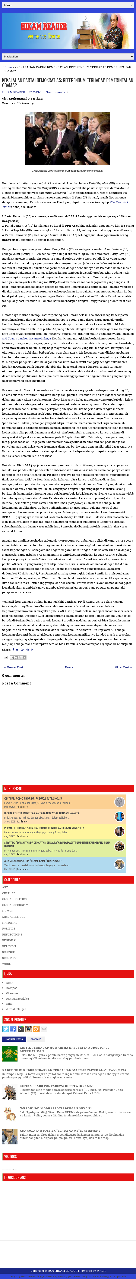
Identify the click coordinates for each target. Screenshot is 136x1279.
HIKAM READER (66, 1271)
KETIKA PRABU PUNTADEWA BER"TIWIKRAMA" (56, 1086)
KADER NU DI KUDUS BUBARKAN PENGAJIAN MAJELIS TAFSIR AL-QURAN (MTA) (64, 1070)
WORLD (7, 964)
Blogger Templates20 (115, 1276)
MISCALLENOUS (13, 917)
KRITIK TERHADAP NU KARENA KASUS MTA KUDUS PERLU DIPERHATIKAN (65, 1049)
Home (7, 67)
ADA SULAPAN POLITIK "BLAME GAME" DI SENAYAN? (32, 861)
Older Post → (124, 667)
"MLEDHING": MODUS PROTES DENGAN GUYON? (56, 1108)
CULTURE (8, 893)
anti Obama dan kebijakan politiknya (26, 338)
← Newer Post (13, 667)
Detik (9, 983)
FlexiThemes (28, 1276)
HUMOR (7, 911)
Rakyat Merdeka (17, 998)
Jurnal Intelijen (16, 1009)
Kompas (11, 988)
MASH (101, 1271)
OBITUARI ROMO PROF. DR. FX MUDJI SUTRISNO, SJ (33, 798)
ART (5, 887)
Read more (22, 806)
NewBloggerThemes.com (72, 1276)
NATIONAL (9, 923)
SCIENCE (8, 952)
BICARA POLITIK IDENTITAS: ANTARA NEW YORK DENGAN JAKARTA (41, 813)
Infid (9, 1004)
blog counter (14, 1169)
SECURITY (9, 958)
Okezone (12, 993)
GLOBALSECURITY (15, 905)
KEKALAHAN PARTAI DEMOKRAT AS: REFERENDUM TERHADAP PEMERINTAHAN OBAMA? (67, 82)
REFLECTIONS (12, 934)
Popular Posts (14, 1039)
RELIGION (9, 946)
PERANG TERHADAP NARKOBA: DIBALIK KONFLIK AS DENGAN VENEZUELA (44, 828)
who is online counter (6, 1169)
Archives (36, 1039)
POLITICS (8, 928)
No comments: (56, 92)
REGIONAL (9, 940)
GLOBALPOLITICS (14, 899)
